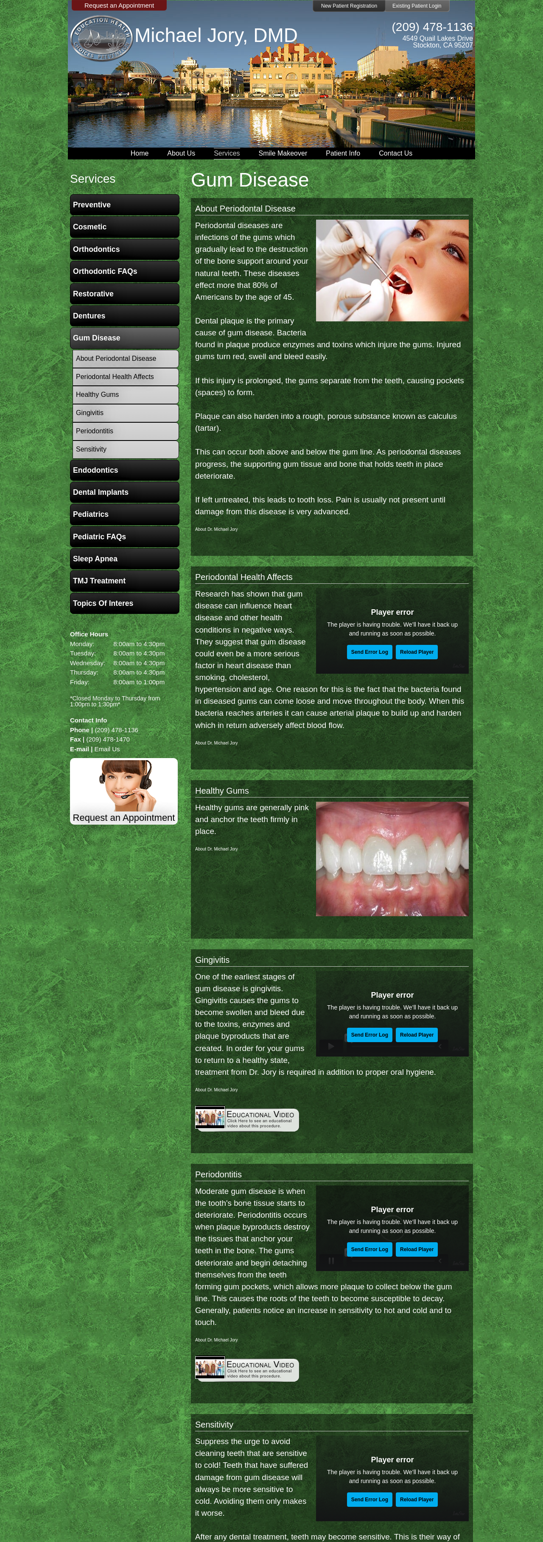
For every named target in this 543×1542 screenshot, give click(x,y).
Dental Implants (101, 492)
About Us (181, 153)
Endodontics (95, 470)
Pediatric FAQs (99, 537)
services (92, 178)
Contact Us (395, 153)
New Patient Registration (349, 6)
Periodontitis (218, 1174)
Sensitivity (214, 1424)
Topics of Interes (103, 603)
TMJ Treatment (99, 581)
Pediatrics (91, 514)
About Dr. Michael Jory (216, 529)
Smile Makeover (283, 153)
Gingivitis (212, 960)
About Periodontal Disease (245, 208)
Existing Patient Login (416, 6)
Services (227, 153)
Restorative (93, 294)
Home (140, 153)
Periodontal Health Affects (244, 577)
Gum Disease (96, 338)
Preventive (92, 205)
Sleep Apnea (95, 559)
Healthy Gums (222, 790)
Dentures (89, 316)
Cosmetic (89, 227)
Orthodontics (96, 249)
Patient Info (343, 153)
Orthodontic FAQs (105, 271)
